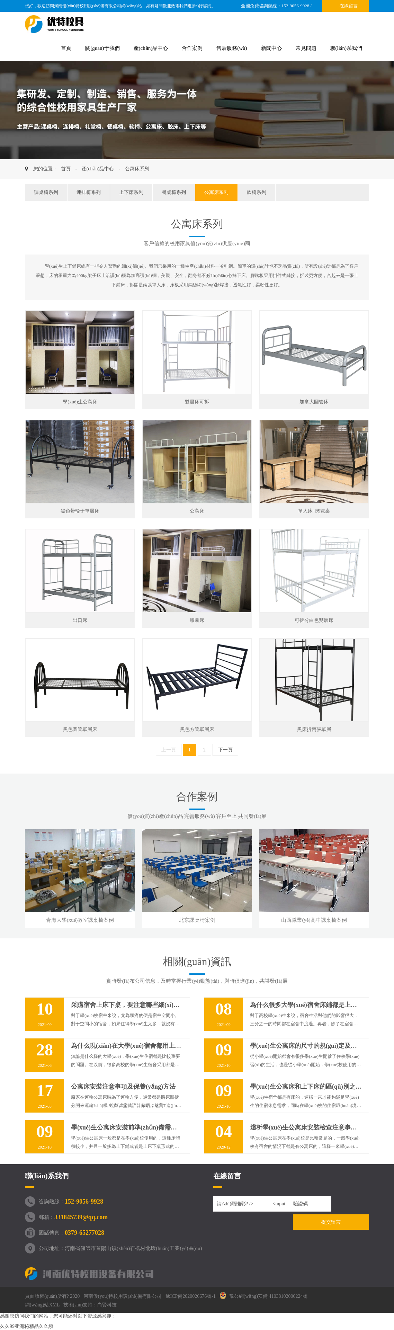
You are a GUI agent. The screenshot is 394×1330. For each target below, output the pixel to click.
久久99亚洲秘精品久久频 (26, 1326)
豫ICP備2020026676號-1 (190, 1296)
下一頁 (225, 749)
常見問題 (306, 48)
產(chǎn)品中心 (151, 48)
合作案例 (192, 48)
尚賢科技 (107, 1304)
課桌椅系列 (46, 192)
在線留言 (349, 5)
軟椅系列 (256, 192)
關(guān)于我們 (102, 48)
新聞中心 (271, 48)
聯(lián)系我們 (346, 48)
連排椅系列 (89, 192)
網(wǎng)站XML (42, 1304)
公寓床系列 (137, 168)
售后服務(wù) (231, 48)
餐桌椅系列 (174, 192)
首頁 (66, 48)
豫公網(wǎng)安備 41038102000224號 (264, 1296)
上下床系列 (131, 192)
